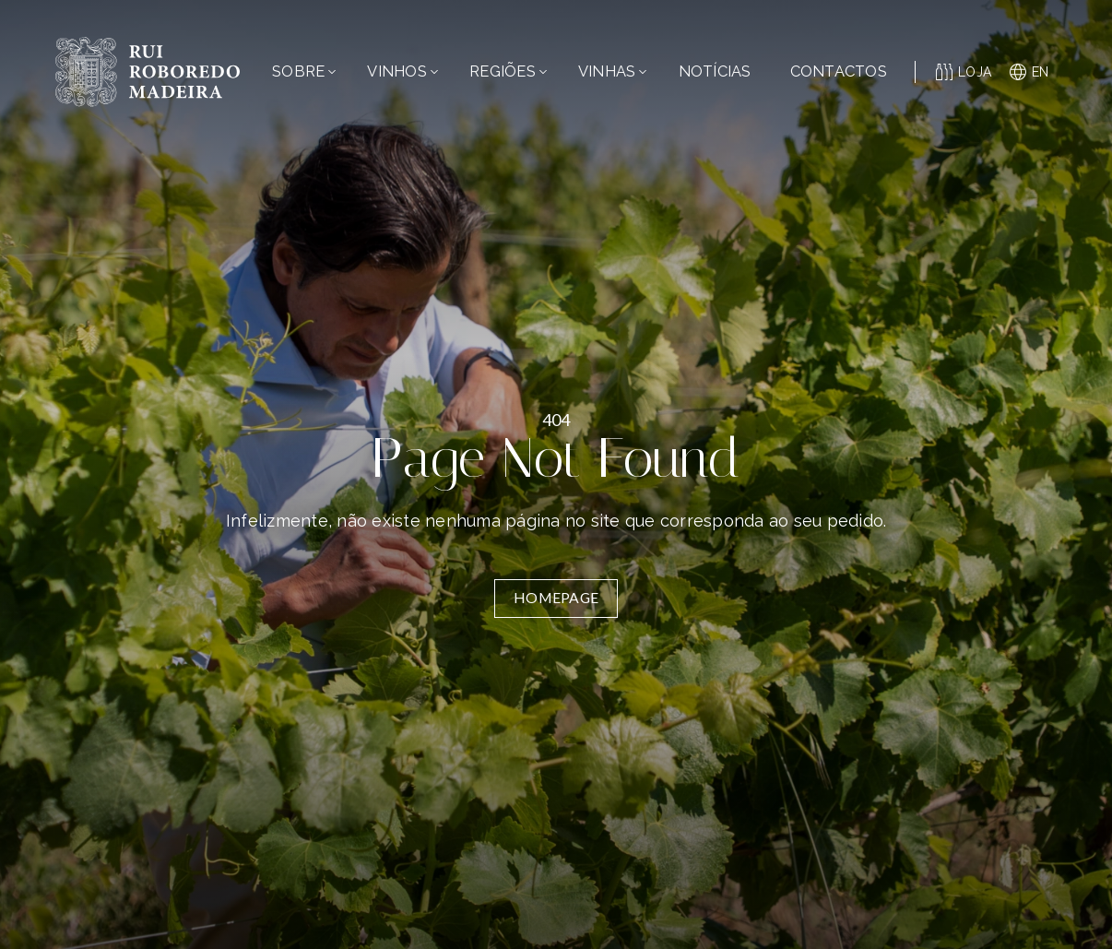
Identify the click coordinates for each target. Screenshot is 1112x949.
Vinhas (612, 71)
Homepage (556, 597)
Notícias (715, 71)
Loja (964, 72)
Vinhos (402, 71)
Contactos (838, 71)
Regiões (508, 71)
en (1029, 72)
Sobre (304, 71)
